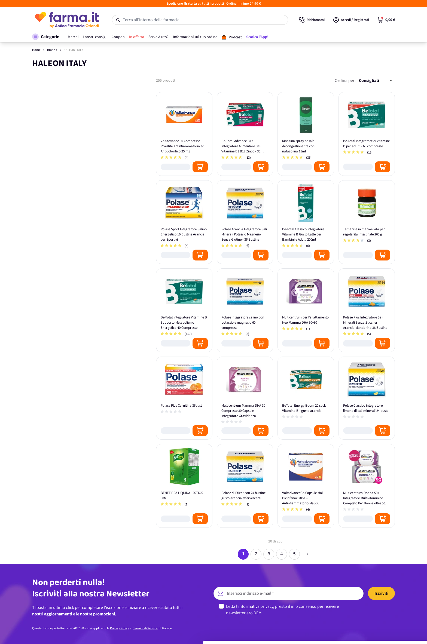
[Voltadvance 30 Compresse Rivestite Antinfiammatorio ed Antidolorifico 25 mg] (184, 134)
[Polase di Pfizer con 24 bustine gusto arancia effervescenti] (245, 486)
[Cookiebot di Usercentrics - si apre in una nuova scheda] (35, 633)
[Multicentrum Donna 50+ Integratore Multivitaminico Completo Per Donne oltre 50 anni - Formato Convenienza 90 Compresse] (367, 486)
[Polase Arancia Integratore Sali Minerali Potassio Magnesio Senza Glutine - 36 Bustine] (245, 222)
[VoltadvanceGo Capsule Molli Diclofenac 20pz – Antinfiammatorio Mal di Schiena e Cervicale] (306, 486)
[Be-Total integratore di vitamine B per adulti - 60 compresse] (367, 134)
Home (36, 50)
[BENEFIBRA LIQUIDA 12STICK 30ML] (184, 486)
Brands (52, 50)
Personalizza (381, 611)
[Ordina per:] (376, 80)
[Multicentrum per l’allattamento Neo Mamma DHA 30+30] (306, 310)
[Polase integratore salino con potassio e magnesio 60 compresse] (245, 310)
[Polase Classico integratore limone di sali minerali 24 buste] (367, 398)
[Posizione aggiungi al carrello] (200, 166)
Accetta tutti (382, 593)
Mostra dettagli (86, 633)
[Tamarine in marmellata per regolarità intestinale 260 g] (367, 222)
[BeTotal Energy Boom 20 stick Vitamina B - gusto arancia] (306, 398)
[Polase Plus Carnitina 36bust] (184, 398)
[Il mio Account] (351, 20)
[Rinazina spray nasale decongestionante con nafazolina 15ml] (306, 134)
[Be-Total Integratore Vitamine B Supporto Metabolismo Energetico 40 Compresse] (184, 310)
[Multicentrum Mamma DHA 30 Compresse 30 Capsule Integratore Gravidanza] (245, 398)
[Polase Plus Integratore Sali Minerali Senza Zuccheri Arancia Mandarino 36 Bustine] (367, 310)
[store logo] (66, 20)
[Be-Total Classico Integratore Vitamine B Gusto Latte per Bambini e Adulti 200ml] (306, 222)
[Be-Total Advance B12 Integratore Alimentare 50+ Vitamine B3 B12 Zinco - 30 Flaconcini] (245, 134)
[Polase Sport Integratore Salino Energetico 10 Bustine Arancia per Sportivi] (184, 222)
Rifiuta (381, 629)
